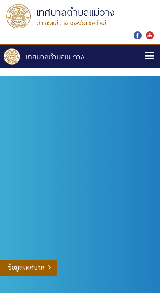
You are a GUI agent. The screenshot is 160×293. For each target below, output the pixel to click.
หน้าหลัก (44, 56)
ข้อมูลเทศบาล (25, 267)
